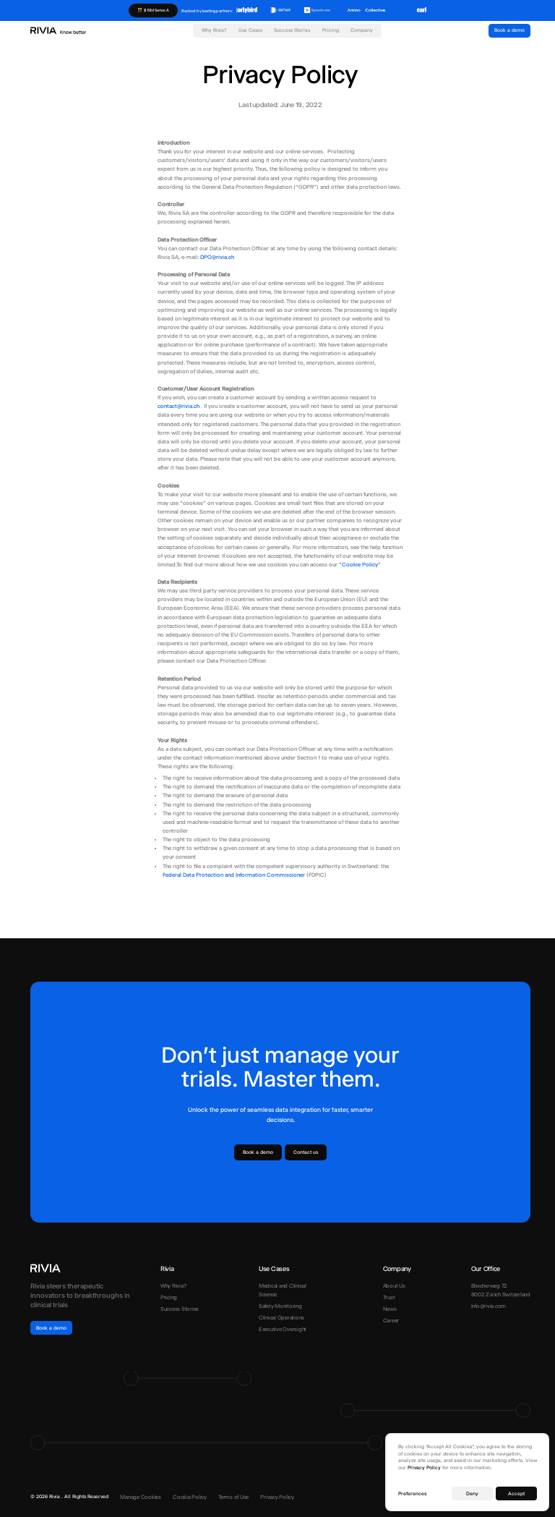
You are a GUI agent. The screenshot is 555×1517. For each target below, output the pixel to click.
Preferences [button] (412, 1494)
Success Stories (292, 30)
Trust (389, 1297)
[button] (250, 33)
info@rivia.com (489, 1306)
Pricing (330, 30)
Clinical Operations (281, 1317)
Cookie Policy (360, 564)
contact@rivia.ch (179, 406)
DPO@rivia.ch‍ (217, 257)
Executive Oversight (282, 1329)
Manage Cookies (140, 1497)
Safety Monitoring (280, 1306)
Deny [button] (472, 1494)
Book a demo (509, 30)
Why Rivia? (214, 30)
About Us (394, 1286)
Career (391, 1320)
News (390, 1309)
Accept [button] (516, 1494)
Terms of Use (233, 1497)
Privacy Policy (277, 1497)
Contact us (305, 1152)
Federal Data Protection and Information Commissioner (234, 875)
